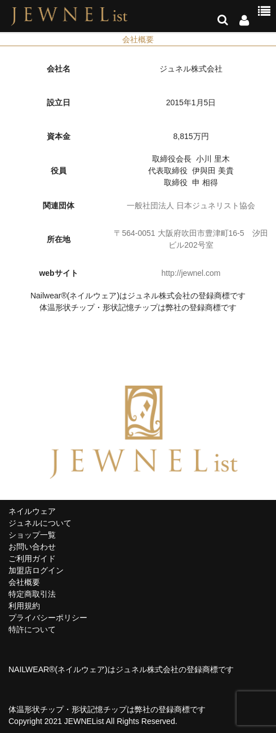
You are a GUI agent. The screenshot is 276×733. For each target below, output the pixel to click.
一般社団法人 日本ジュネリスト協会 (191, 205)
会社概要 (24, 582)
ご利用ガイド (32, 558)
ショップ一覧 (32, 534)
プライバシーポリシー (47, 617)
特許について (32, 629)
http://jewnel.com (190, 273)
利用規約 (24, 605)
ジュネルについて (40, 523)
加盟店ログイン (36, 570)
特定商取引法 (32, 593)
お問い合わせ (32, 546)
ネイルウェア (32, 511)
